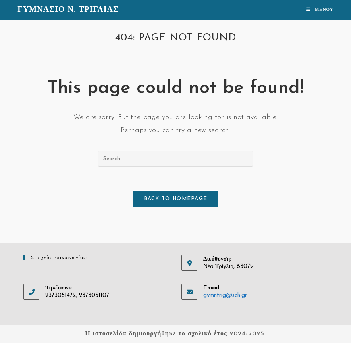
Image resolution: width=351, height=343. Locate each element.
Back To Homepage (176, 198)
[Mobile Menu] (320, 10)
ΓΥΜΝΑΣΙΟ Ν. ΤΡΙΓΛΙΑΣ (68, 10)
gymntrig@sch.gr (225, 296)
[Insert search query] (175, 159)
